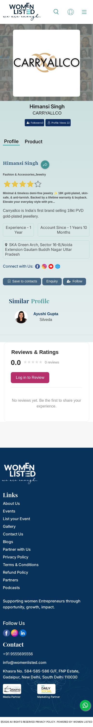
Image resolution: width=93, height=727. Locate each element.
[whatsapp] (85, 705)
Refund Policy (15, 572)
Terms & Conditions (21, 564)
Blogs (8, 541)
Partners (10, 580)
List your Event (16, 518)
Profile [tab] (11, 141)
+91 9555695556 (18, 653)
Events (9, 511)
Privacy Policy (15, 557)
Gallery (9, 526)
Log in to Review (30, 377)
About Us (11, 503)
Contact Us (13, 534)
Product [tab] (34, 141)
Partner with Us (17, 549)
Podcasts (11, 587)
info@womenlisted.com (24, 662)
